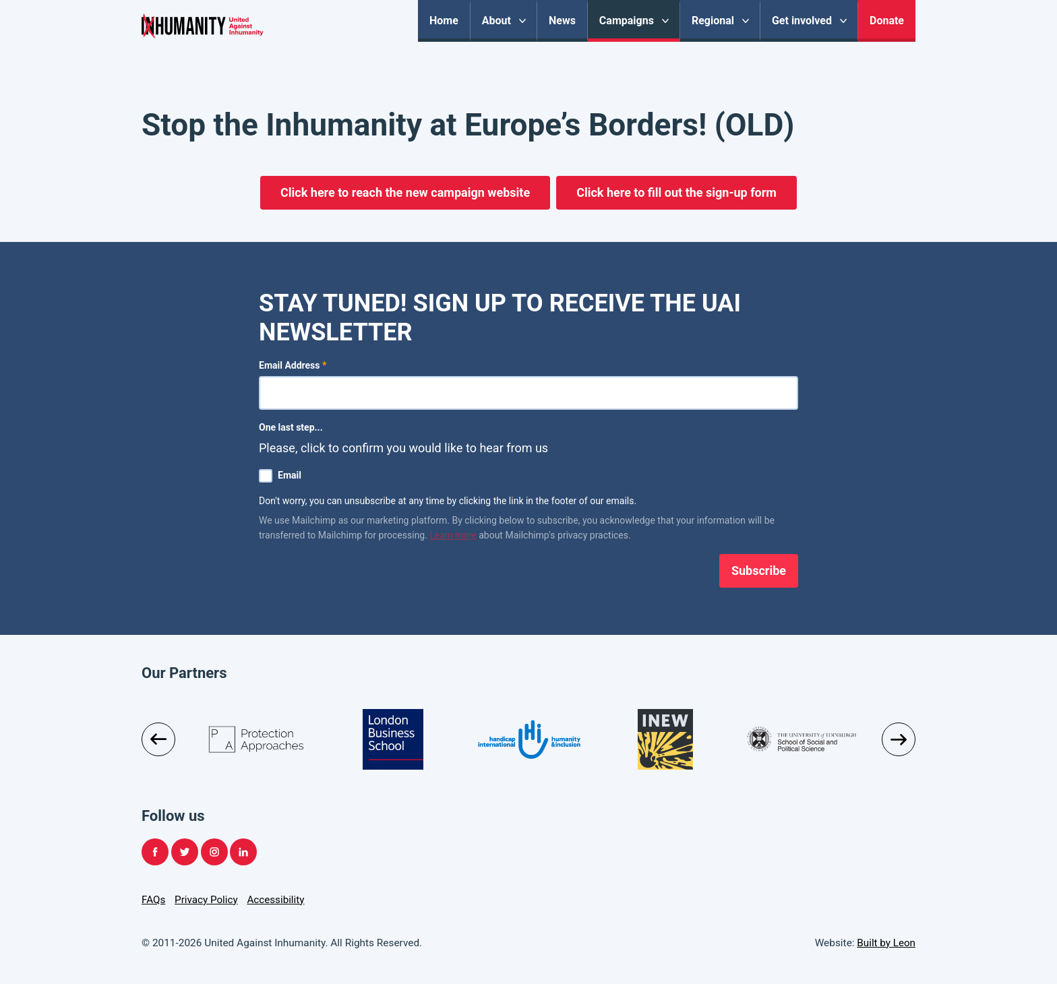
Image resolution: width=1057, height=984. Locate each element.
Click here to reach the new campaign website (405, 192)
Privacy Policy (207, 900)
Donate (887, 20)
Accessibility (277, 900)
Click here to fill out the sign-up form (676, 192)
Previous (158, 739)
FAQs (154, 900)
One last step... (291, 427)
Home (443, 20)
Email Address (292, 365)
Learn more (453, 535)
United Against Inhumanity (253, 37)
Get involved (802, 20)
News (562, 20)
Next (898, 739)
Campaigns (626, 20)
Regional (713, 20)
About (496, 20)
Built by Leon (885, 943)
